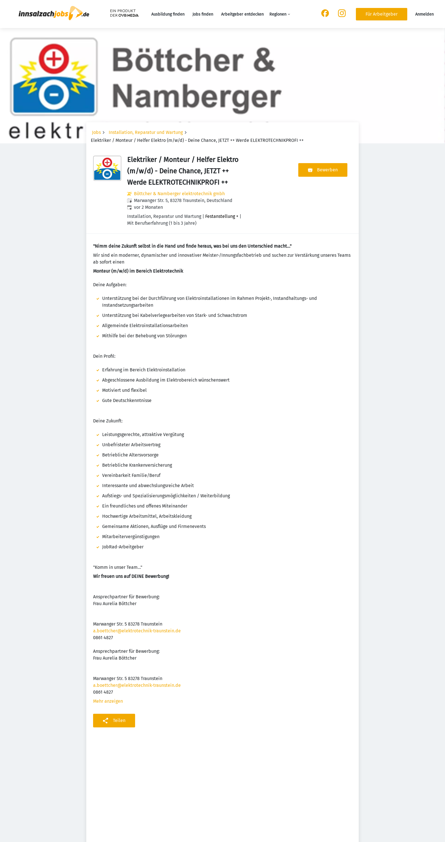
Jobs (96, 132)
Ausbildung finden (167, 14)
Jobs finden (202, 14)
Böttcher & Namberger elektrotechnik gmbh (179, 193)
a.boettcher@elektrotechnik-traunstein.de (137, 630)
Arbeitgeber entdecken (242, 14)
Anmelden (424, 14)
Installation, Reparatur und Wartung (146, 132)
